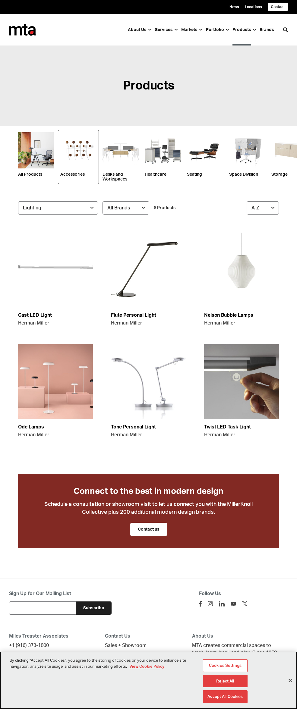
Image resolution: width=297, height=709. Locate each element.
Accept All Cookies (225, 697)
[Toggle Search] (285, 29)
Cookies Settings (225, 666)
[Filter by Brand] (126, 208)
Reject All (225, 681)
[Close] (290, 681)
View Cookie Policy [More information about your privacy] (146, 667)
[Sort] (263, 208)
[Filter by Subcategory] (58, 208)
